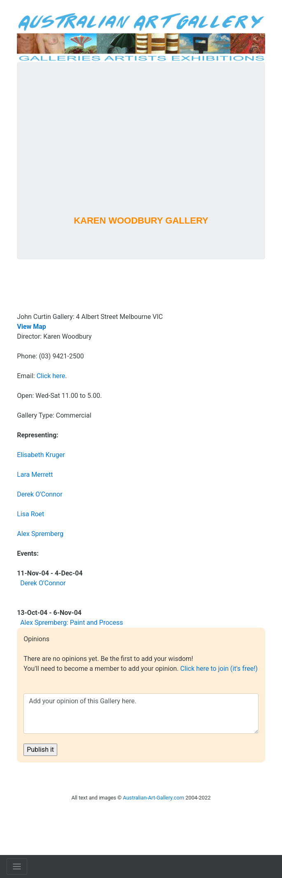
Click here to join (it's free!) (219, 668)
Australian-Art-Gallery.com (153, 798)
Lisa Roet (30, 514)
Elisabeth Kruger (41, 455)
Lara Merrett (35, 474)
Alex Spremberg (40, 534)
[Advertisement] (141, 150)
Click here (51, 376)
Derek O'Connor (39, 494)
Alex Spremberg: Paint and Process (71, 622)
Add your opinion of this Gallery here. (141, 713)
